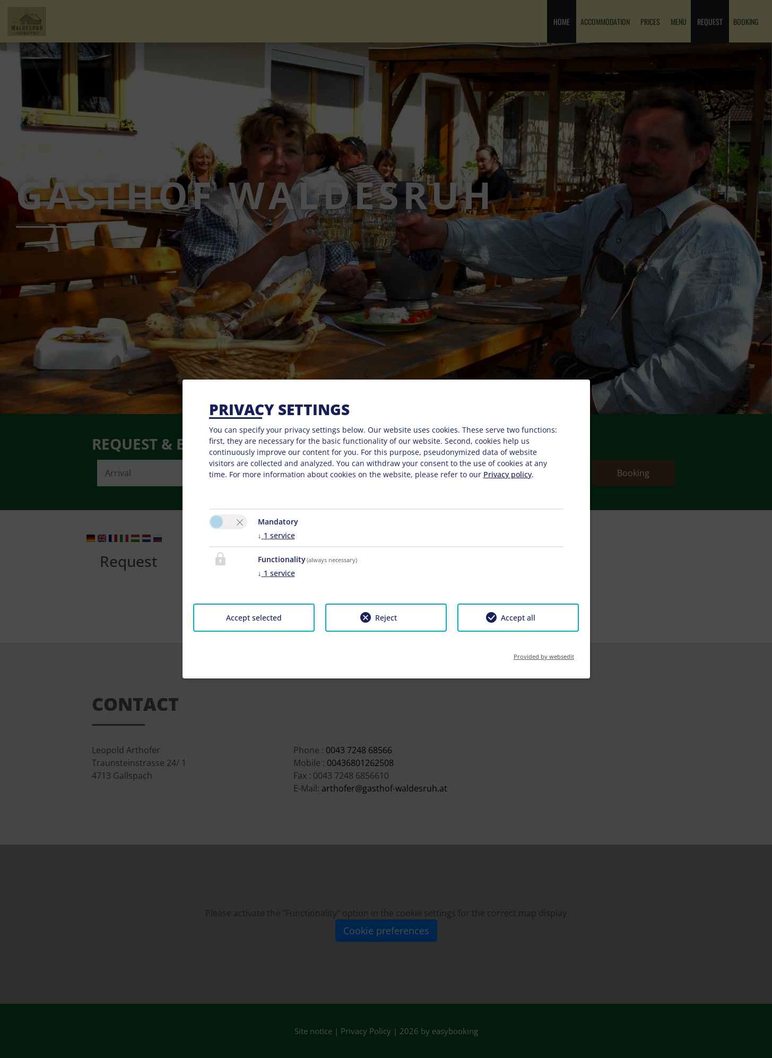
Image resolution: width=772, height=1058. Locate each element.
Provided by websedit (544, 653)
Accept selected (254, 618)
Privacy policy (507, 474)
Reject (386, 618)
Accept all (518, 618)
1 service (276, 535)
